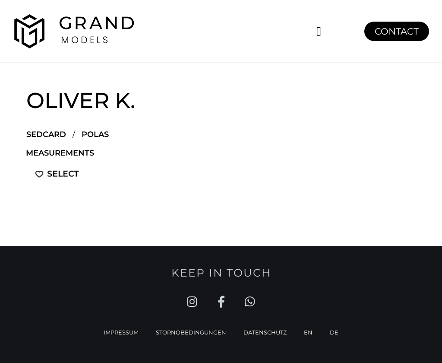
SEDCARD (46, 134)
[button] (319, 31)
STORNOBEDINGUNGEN (191, 331)
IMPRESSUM (121, 331)
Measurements (60, 153)
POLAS (95, 134)
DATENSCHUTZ (265, 331)
